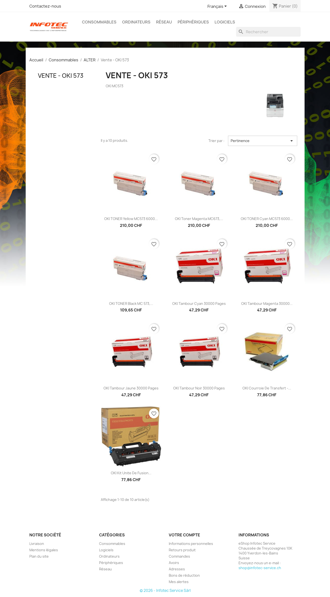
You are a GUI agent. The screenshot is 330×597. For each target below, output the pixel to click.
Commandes (179, 556)
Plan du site (39, 556)
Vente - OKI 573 (60, 75)
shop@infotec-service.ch (260, 567)
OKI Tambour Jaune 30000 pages (131, 388)
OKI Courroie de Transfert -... (266, 388)
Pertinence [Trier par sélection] (262, 141)
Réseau (164, 22)
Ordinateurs (136, 22)
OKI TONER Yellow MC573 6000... (131, 218)
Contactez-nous (45, 6)
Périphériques (193, 22)
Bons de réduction (184, 575)
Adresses (177, 569)
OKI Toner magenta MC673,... (199, 218)
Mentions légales (43, 550)
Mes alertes (179, 581)
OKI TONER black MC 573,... (131, 303)
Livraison (36, 543)
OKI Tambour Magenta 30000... (267, 303)
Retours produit (182, 550)
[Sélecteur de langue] (217, 7)
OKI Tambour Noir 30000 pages (199, 388)
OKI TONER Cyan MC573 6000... (267, 218)
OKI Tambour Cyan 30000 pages (199, 303)
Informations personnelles (191, 543)
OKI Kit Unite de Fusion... (131, 473)
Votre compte (184, 535)
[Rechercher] (268, 32)
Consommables (99, 22)
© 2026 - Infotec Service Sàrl (165, 590)
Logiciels (225, 22)
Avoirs (174, 562)
